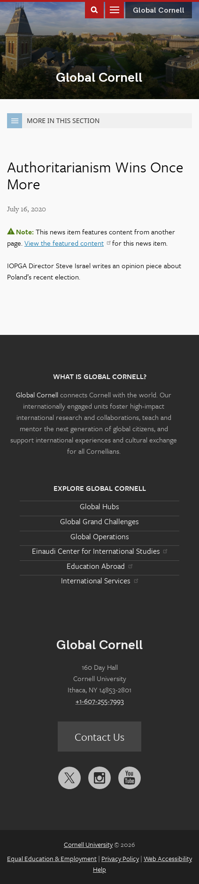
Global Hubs (99, 506)
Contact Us (99, 736)
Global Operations (99, 536)
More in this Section (53, 120)
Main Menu (114, 9)
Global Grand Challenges (99, 521)
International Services (99, 580)
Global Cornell (99, 77)
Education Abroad (99, 566)
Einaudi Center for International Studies (99, 551)
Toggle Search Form (94, 9)
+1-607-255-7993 (100, 701)
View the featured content (67, 243)
